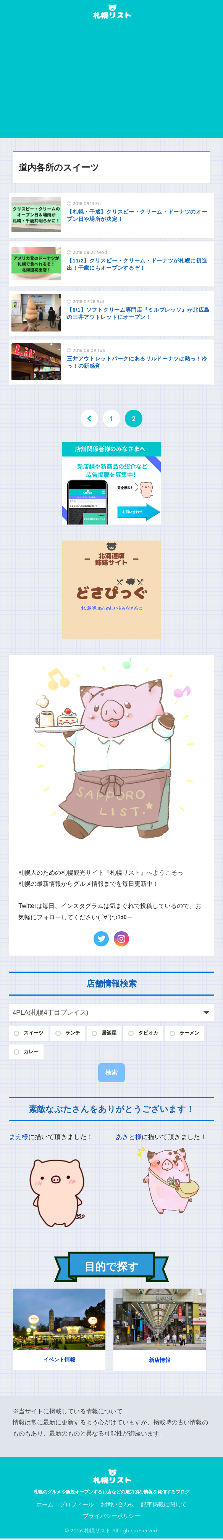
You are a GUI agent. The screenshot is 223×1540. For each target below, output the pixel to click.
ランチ (77, 1033)
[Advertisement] (111, 80)
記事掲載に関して (164, 1506)
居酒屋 (116, 1033)
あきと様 (129, 1139)
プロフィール (77, 1506)
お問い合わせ (117, 1506)
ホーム (44, 1506)
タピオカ (157, 1033)
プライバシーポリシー (111, 1517)
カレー (77, 1053)
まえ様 (18, 1139)
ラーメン (35, 1053)
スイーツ (35, 1033)
